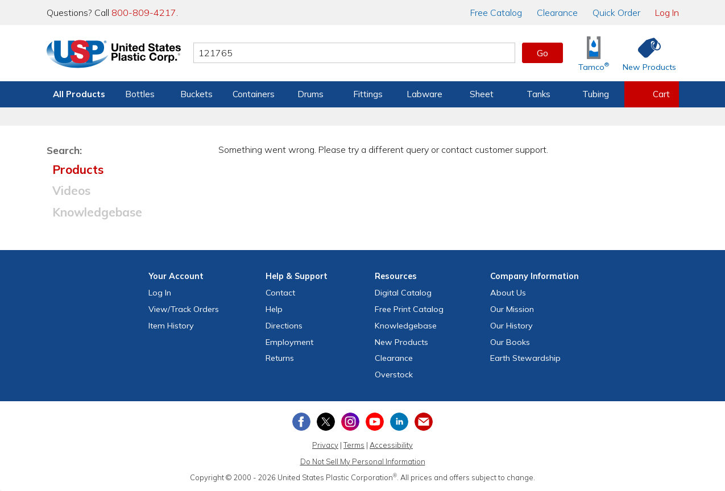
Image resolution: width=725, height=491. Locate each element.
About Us (508, 293)
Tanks (538, 94)
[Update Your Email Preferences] (423, 421)
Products (77, 169)
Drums (310, 94)
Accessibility (391, 445)
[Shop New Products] (645, 53)
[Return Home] (114, 55)
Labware (424, 94)
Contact (280, 293)
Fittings (368, 94)
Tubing (595, 94)
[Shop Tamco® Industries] (593, 53)
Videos (71, 190)
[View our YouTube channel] (374, 421)
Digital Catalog (403, 293)
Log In (667, 12)
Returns (280, 358)
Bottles (140, 94)
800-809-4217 (143, 12)
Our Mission (512, 309)
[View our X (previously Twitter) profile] (325, 421)
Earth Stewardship (525, 358)
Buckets (196, 94)
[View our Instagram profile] (350, 421)
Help (274, 309)
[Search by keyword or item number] (354, 53)
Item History (171, 326)
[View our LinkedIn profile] (399, 421)
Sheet (482, 94)
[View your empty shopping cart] (651, 94)
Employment (289, 342)
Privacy (325, 445)
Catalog (496, 12)
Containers (254, 94)
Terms (353, 445)
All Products (79, 94)
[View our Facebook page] (301, 421)
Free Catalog (409, 309)
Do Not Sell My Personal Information (362, 461)
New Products (401, 342)
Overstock (394, 374)
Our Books (510, 342)
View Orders (183, 309)
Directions (284, 326)
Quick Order (616, 12)
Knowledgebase (97, 212)
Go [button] (542, 53)
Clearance (557, 12)
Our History (511, 326)
